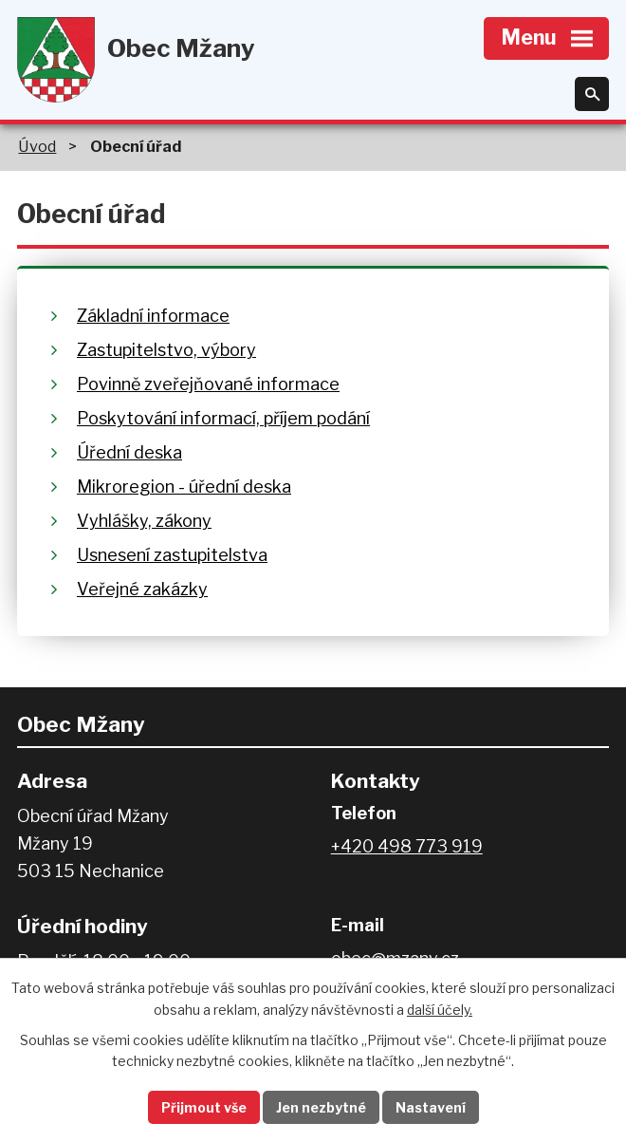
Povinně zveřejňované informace (208, 384)
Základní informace (153, 316)
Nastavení (431, 1107)
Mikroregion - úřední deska (184, 486)
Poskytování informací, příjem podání (223, 418)
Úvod (37, 146)
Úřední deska (129, 452)
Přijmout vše (204, 1107)
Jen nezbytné (321, 1107)
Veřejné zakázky (142, 589)
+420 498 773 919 (407, 846)
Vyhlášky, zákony (144, 521)
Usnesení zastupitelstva (172, 555)
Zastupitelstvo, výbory (166, 350)
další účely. (439, 1010)
